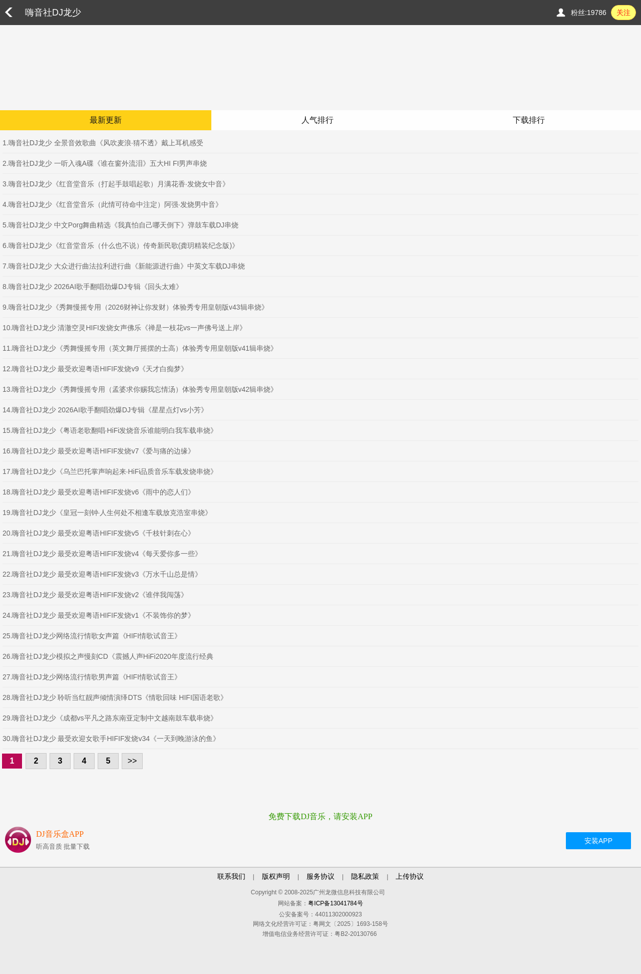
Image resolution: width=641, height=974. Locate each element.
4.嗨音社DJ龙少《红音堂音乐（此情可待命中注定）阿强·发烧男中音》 (112, 204)
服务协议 (320, 876)
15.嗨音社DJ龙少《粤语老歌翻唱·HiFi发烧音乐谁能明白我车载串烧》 (110, 430)
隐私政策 (365, 876)
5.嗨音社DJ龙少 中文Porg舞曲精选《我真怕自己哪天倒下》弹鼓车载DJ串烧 (120, 225)
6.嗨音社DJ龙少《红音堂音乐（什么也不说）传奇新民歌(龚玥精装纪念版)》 (121, 245)
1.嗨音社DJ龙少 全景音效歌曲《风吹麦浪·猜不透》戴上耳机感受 (103, 143)
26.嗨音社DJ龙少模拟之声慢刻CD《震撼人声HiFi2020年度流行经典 (108, 656)
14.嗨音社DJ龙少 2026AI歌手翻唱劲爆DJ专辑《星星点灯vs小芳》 (105, 410)
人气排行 (317, 120)
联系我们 (231, 876)
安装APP (598, 841)
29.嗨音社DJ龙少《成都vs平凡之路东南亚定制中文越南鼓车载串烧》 (110, 718)
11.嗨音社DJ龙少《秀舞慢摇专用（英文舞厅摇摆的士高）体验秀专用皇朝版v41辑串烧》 (140, 348)
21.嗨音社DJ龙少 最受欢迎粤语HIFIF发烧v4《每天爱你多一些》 (102, 554)
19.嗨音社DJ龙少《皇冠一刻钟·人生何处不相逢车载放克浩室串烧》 (107, 513)
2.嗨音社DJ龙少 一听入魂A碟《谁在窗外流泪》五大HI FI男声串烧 (105, 163)
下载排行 (529, 120)
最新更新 (106, 120)
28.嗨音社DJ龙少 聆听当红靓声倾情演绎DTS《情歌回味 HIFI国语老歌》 (115, 697)
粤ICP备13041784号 (335, 903)
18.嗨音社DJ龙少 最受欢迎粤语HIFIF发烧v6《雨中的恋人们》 (99, 492)
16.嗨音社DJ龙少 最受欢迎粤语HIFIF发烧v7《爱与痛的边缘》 (99, 451)
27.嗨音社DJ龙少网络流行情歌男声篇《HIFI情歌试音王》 (92, 677)
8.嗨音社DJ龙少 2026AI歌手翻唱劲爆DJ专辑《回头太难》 (93, 287)
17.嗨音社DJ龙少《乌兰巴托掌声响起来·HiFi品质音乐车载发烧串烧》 (110, 471)
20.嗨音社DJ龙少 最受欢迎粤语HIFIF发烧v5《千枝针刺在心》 (99, 533)
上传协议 (410, 876)
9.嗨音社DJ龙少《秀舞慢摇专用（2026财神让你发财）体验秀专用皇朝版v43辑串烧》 (135, 307)
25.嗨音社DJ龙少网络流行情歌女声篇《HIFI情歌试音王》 (92, 636)
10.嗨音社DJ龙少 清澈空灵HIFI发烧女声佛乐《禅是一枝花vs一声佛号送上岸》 (124, 328)
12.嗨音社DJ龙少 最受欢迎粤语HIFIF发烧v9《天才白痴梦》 (95, 369)
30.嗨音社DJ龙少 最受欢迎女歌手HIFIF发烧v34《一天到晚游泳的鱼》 (111, 739)
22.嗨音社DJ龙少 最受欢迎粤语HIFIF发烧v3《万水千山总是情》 (102, 574)
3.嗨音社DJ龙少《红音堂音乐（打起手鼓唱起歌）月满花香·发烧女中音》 (116, 184)
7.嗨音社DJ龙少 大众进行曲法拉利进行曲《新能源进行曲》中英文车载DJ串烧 (124, 266)
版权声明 (276, 876)
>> (132, 761)
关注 (623, 13)
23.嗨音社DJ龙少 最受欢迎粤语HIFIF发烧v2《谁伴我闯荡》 (95, 595)
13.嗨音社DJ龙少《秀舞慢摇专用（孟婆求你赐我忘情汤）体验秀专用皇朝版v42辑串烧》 (140, 389)
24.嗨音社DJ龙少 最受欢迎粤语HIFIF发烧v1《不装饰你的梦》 (99, 615)
